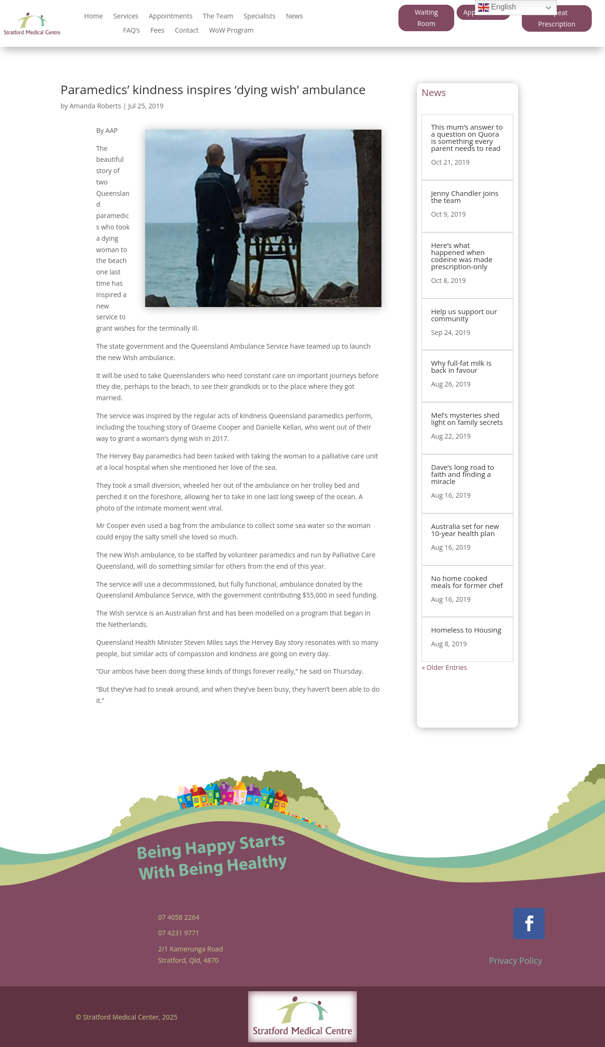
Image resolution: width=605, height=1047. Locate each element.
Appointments (171, 16)
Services (125, 16)
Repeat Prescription (557, 18)
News (294, 16)
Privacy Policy (515, 960)
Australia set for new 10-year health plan (465, 529)
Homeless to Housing (466, 629)
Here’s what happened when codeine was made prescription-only (462, 255)
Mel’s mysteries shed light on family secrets (467, 418)
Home (93, 16)
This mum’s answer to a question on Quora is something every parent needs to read (467, 137)
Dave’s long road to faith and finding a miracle (462, 474)
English (497, 7)
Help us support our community (464, 315)
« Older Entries (444, 667)
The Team (218, 16)
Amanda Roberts (95, 105)
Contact (187, 31)
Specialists (259, 16)
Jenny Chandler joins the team (465, 196)
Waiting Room (426, 18)
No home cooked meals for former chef (467, 581)
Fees (157, 31)
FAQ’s (131, 31)
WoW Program (231, 31)
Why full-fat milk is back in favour (461, 366)
